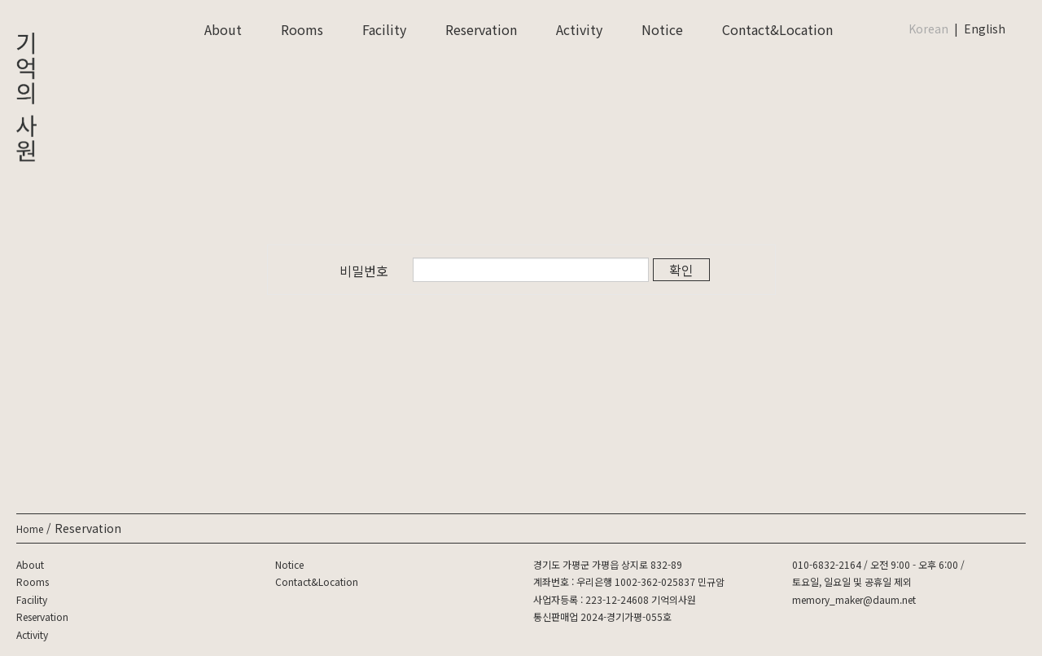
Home (29, 528)
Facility (384, 29)
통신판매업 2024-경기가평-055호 (602, 616)
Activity (579, 29)
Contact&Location (777, 29)
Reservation (481, 29)
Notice (662, 29)
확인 (681, 270)
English (984, 28)
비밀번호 (363, 270)
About (223, 29)
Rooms (302, 29)
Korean (928, 28)
